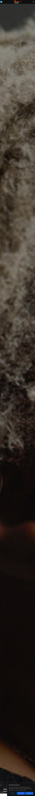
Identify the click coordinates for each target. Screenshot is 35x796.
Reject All (21, 793)
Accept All (29, 793)
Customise (13, 793)
